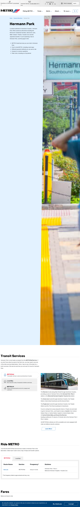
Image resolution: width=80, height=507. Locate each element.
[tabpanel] (40, 454)
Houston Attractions (18, 18)
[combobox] (76, 3)
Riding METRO (28, 11)
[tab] (19, 375)
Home (11, 18)
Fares (39, 11)
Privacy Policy (14, 505)
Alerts (48, 11)
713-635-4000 (33, 3)
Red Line (6, 454)
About (57, 11)
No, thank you (57, 504)
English (74, 3)
